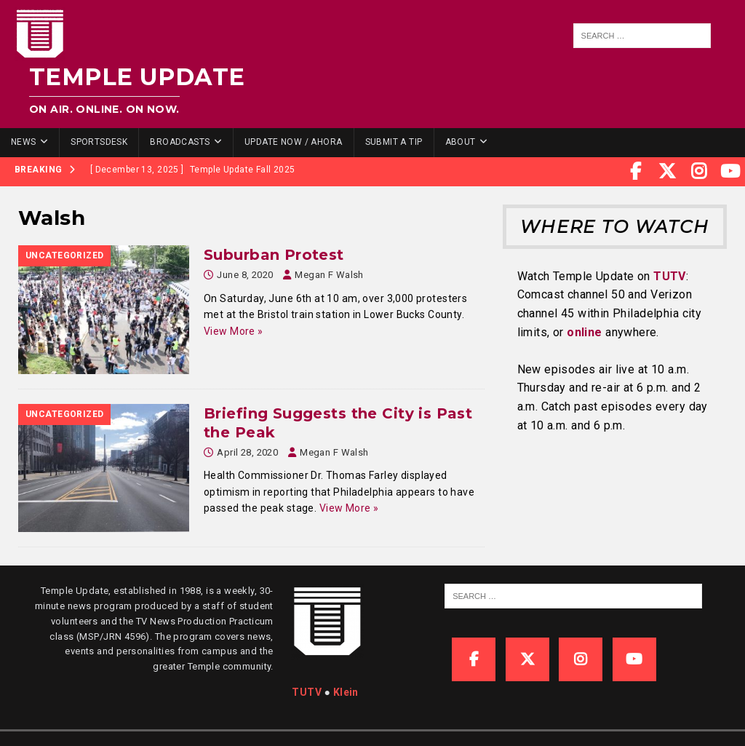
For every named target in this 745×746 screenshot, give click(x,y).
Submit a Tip (394, 142)
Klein (346, 692)
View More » (233, 331)
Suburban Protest (274, 254)
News (23, 142)
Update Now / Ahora (293, 142)
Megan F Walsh (329, 274)
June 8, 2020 (245, 274)
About (460, 142)
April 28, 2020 (247, 452)
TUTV (669, 276)
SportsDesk (99, 142)
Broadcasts (180, 142)
